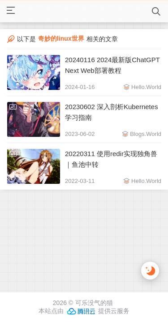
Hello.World (146, 87)
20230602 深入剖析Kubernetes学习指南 (111, 112)
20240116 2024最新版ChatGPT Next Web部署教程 (112, 65)
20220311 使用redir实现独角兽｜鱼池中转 (111, 159)
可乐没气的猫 (94, 302)
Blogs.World (145, 134)
